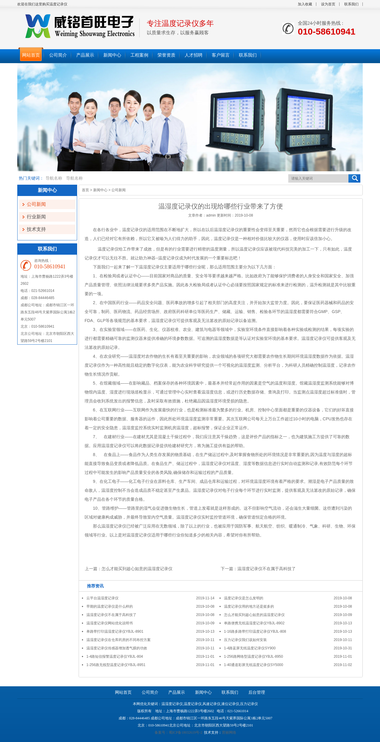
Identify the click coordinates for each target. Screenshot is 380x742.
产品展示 (176, 692)
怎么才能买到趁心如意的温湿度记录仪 (137, 568)
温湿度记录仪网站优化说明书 (109, 623)
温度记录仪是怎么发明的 (243, 598)
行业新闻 (36, 216)
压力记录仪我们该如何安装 (245, 640)
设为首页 (328, 4)
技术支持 (36, 229)
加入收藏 (305, 4)
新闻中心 (100, 190)
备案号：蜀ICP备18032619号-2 (179, 732)
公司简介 (150, 692)
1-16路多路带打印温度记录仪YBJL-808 (255, 631)
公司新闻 (36, 204)
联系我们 (351, 4)
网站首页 (123, 692)
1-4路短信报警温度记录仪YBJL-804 (114, 656)
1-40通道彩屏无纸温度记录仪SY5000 (253, 665)
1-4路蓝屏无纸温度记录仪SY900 (249, 648)
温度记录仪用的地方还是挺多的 (249, 606)
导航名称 (54, 178)
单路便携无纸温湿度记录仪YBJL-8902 (254, 623)
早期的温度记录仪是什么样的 (109, 606)
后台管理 (256, 692)
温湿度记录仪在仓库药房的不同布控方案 (118, 640)
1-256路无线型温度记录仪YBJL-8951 (115, 665)
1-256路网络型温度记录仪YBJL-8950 (253, 656)
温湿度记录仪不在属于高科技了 (266, 568)
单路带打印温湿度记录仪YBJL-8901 (114, 631)
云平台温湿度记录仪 (102, 598)
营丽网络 (229, 732)
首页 (85, 190)
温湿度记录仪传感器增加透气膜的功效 (116, 648)
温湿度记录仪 (226, 229)
